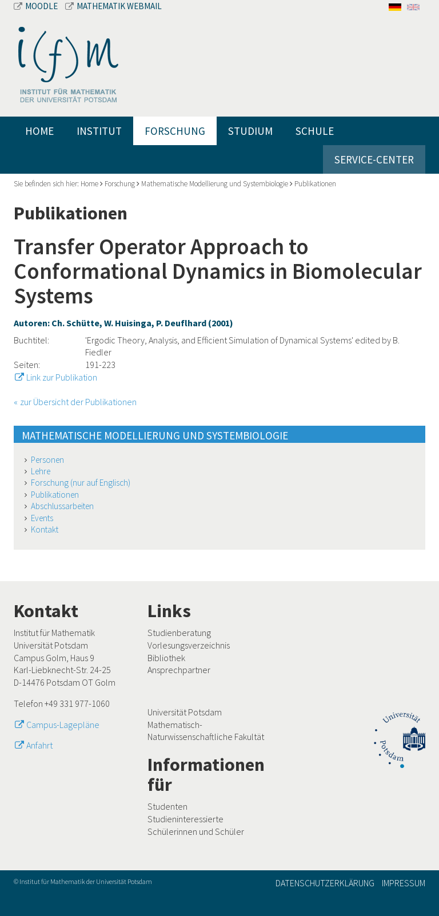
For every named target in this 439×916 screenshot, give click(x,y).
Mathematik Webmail (113, 6)
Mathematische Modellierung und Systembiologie (214, 184)
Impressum (403, 883)
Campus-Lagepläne (62, 724)
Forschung (175, 131)
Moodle (36, 6)
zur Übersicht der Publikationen (78, 401)
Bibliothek (166, 657)
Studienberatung (179, 632)
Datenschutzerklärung (325, 883)
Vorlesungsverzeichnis (188, 645)
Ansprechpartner (178, 669)
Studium (250, 131)
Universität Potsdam (184, 712)
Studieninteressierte (185, 819)
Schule (315, 131)
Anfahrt (39, 745)
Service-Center (374, 159)
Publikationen (315, 184)
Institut (99, 131)
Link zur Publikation (61, 377)
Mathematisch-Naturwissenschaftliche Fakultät (205, 731)
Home (39, 131)
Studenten (167, 806)
